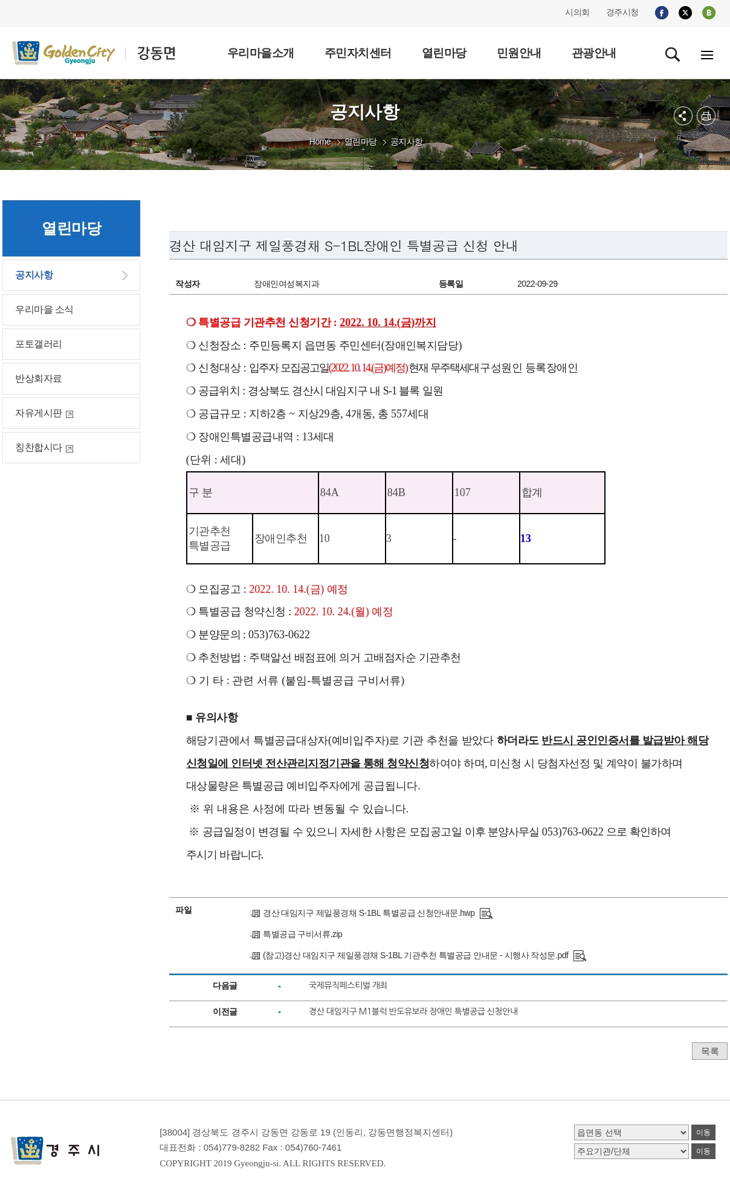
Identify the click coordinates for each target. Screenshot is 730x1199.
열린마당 (360, 141)
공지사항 (406, 141)
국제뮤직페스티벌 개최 (348, 985)
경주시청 (622, 12)
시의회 (577, 12)
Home (320, 141)
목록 (710, 1051)
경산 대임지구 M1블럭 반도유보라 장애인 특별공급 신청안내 (413, 1011)
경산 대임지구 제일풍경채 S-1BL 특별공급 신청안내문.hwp (368, 913)
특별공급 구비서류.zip (302, 934)
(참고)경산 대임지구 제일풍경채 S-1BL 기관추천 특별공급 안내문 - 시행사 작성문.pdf (415, 955)
